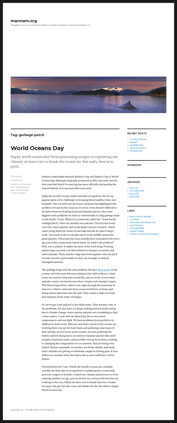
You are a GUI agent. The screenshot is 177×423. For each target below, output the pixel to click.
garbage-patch (23, 187)
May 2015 (134, 188)
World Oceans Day (37, 148)
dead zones (104, 269)
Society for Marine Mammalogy (144, 234)
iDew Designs (136, 225)
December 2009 (137, 191)
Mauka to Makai (137, 231)
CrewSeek (134, 219)
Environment (16, 180)
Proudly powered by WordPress (40, 410)
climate (14, 184)
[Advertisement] (89, 53)
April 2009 (134, 196)
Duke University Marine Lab (142, 222)
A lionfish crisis (136, 145)
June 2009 (134, 194)
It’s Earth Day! (136, 151)
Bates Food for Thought (140, 216)
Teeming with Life (138, 139)
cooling (21, 184)
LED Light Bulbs (137, 228)
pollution (22, 193)
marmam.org (24, 20)
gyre (13, 190)
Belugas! (133, 142)
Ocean (14, 193)
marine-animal (22, 190)
